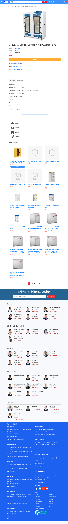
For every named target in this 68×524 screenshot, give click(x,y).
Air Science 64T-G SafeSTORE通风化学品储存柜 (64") (26, 6)
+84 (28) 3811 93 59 (23, 451)
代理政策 (51, 503)
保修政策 (51, 501)
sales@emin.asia (41, 434)
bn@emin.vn (12, 471)
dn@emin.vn (24, 503)
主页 (8, 6)
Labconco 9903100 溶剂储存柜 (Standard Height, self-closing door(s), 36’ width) (35, 251)
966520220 (19, 66)
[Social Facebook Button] (36, 488)
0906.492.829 (35, 364)
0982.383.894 (17, 318)
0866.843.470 (17, 387)
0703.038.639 (35, 395)
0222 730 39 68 (18, 333)
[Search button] (44, 2)
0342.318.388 (35, 381)
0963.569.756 (17, 311)
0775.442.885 (17, 364)
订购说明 (37, 503)
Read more (34, 116)
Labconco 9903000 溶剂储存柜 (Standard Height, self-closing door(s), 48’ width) (52, 251)
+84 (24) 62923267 (14, 433)
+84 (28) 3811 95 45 (14, 456)
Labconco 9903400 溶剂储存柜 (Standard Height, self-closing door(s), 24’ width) (35, 228)
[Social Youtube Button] (47, 488)
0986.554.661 (35, 318)
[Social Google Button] (43, 488)
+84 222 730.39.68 (14, 468)
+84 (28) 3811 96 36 (14, 451)
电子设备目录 (38, 501)
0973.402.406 (35, 333)
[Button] (1, 2)
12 (39, 283)
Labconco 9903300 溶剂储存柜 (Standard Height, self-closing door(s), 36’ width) (17, 251)
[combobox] (25, 2)
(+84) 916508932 (36, 410)
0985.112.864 (53, 311)
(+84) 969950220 (54, 410)
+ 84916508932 (41, 432)
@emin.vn (13, 486)
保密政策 (37, 496)
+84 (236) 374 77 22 (23, 499)
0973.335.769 (17, 379)
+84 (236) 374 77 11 (14, 499)
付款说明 (51, 494)
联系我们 (37, 499)
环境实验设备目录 (39, 508)
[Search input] (25, 2)
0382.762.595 (35, 311)
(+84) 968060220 (18, 419)
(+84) (14, 66)
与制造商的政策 (52, 496)
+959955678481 (49, 447)
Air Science (18, 48)
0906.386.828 (35, 387)
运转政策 (51, 499)
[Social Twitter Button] (40, 488)
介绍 (36, 494)
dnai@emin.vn (13, 518)
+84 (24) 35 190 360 (14, 439)
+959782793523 (41, 447)
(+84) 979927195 (18, 410)
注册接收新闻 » (51, 296)
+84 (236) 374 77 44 (14, 503)
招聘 (50, 506)
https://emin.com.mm (41, 448)
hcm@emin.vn (24, 456)
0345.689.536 (53, 355)
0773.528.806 (35, 357)
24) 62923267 (20, 69)
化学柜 (11, 6)
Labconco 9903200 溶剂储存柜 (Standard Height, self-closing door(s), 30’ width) (52, 228)
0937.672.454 (53, 387)
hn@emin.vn (24, 439)
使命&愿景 (37, 506)
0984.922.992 (53, 379)
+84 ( (15, 69)
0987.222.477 (53, 318)
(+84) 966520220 (13, 436)
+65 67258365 (51, 432)
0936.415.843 (17, 340)
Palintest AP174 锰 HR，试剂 (17, 184)
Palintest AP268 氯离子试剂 (35, 184)
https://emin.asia (52, 434)
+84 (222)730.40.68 (22, 468)
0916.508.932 (17, 395)
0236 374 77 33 (18, 357)
